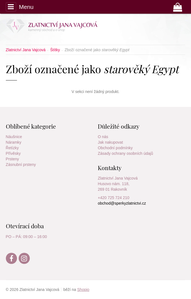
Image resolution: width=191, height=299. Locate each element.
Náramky (13, 142)
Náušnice (14, 136)
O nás (103, 136)
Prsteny (12, 159)
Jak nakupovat (110, 142)
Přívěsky (13, 153)
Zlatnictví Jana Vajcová (118, 178)
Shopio (83, 289)
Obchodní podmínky (115, 148)
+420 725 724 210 (113, 197)
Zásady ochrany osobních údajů (125, 153)
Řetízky (12, 148)
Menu (20, 6)
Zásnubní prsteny (21, 164)
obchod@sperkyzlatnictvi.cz (122, 203)
